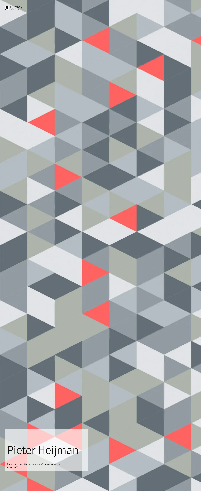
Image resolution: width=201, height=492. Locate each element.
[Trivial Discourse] (13, 9)
